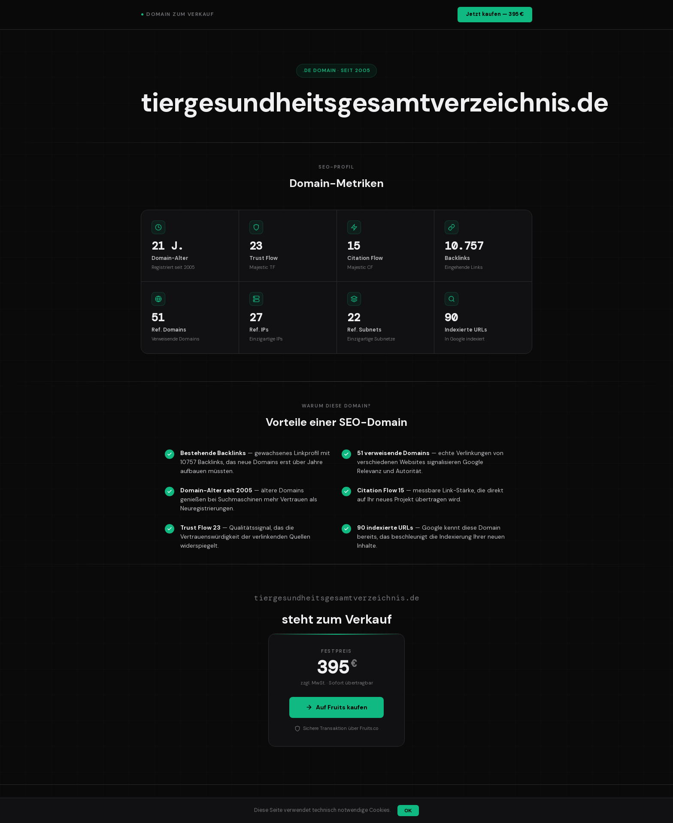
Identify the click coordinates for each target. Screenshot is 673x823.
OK (408, 810)
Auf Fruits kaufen (336, 707)
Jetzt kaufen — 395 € (495, 14)
